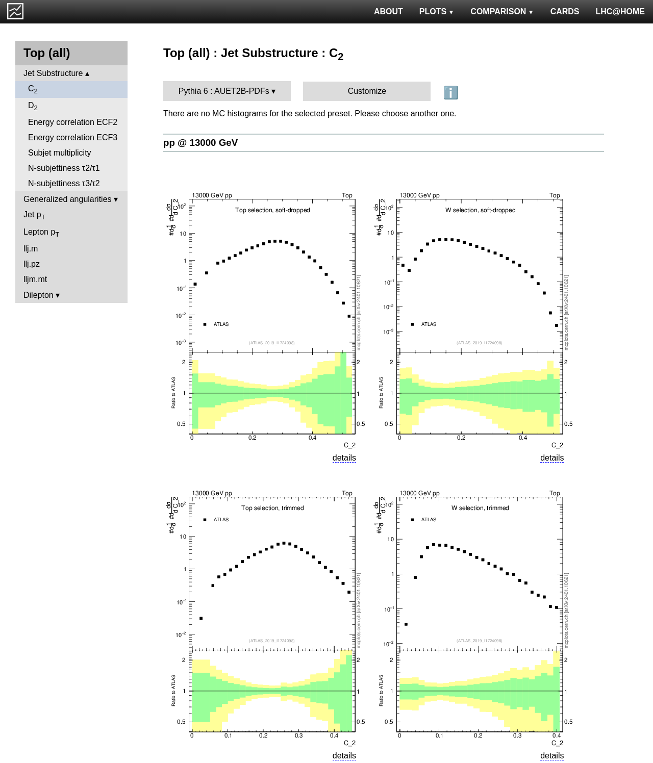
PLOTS (437, 11)
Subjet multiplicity (59, 152)
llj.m (30, 248)
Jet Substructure (53, 73)
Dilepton (38, 295)
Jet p (34, 215)
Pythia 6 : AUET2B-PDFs (224, 91)
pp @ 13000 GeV (200, 142)
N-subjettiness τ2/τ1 (64, 168)
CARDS (565, 11)
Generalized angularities (67, 199)
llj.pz (31, 264)
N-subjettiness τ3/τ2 (64, 183)
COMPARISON (502, 11)
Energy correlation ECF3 (72, 137)
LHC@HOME (620, 11)
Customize (367, 91)
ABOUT (388, 11)
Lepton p (41, 232)
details (344, 457)
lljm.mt (35, 279)
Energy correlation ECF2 (72, 122)
